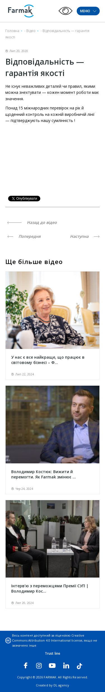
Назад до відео (32, 222)
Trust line (52, 653)
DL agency (61, 685)
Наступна (85, 236)
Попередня (24, 236)
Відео (31, 30)
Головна (12, 30)
